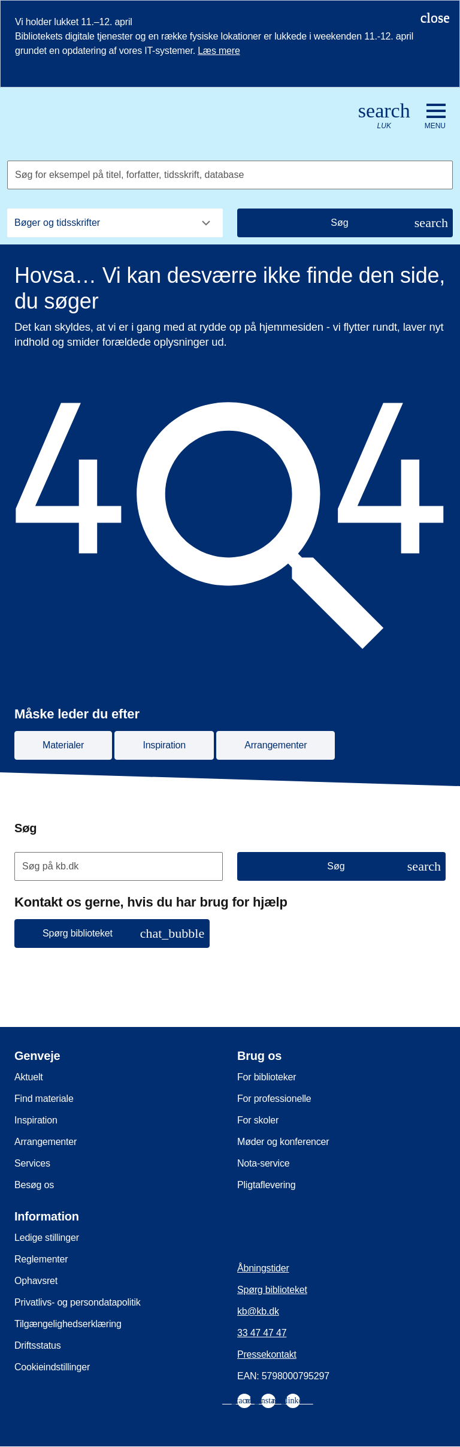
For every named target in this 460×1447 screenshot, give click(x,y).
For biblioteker (266, 1077)
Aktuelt (28, 1077)
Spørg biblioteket (272, 1290)
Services (32, 1163)
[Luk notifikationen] (435, 17)
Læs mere (219, 51)
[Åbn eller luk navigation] (435, 117)
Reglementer (41, 1259)
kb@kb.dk (258, 1311)
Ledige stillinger (46, 1237)
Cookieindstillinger (52, 1367)
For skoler (258, 1120)
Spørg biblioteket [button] (123, 933)
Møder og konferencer (283, 1142)
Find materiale (44, 1098)
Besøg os (34, 1185)
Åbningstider (263, 1268)
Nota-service (263, 1163)
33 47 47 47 (261, 1333)
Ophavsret (36, 1281)
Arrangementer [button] (275, 745)
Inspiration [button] (164, 745)
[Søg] (345, 223)
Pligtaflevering (266, 1185)
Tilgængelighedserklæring (68, 1324)
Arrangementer (45, 1142)
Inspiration (36, 1120)
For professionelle (274, 1098)
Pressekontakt (266, 1354)
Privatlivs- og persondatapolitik (77, 1302)
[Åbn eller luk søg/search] (384, 116)
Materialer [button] (63, 745)
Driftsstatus (37, 1345)
